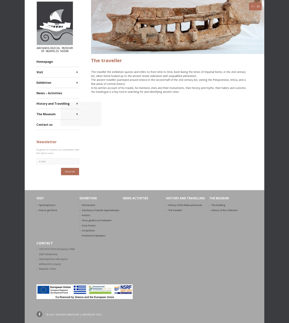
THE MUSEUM (219, 198)
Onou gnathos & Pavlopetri (97, 220)
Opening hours (47, 205)
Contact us (44, 125)
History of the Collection (224, 210)
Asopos (86, 215)
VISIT (40, 198)
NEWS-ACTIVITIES (135, 198)
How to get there (48, 210)
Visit (39, 72)
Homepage (44, 62)
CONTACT (44, 243)
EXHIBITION (88, 198)
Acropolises (88, 230)
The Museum (46, 114)
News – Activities (49, 93)
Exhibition (43, 83)
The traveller (175, 210)
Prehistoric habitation (93, 235)
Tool (99, 314)
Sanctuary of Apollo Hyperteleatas (100, 210)
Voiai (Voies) (88, 225)
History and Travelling (53, 104)
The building (218, 205)
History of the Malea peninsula (185, 205)
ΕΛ (258, 6)
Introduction (88, 205)
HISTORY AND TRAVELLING (185, 198)
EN (252, 6)
